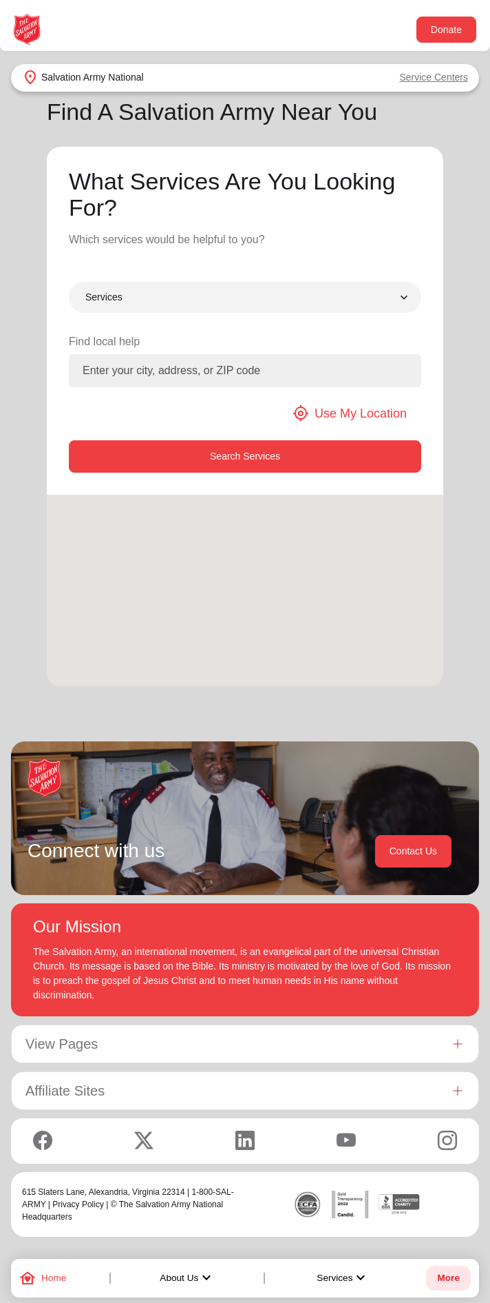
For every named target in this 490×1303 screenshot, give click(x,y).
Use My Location (349, 413)
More (448, 1278)
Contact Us (413, 850)
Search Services (245, 456)
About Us (187, 1278)
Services (343, 1278)
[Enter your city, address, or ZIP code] (245, 370)
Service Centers (433, 77)
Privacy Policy (78, 1204)
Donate (446, 29)
